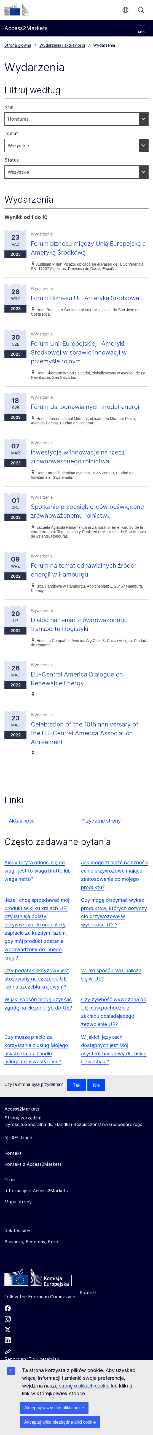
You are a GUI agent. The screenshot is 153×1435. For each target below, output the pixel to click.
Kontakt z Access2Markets (33, 1190)
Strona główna (17, 45)
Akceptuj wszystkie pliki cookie (54, 1407)
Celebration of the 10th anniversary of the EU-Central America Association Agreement (88, 759)
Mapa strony (18, 1228)
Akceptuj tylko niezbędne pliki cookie (60, 1422)
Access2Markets (21, 1135)
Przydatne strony (101, 847)
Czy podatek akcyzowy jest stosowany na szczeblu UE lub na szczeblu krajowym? (36, 1005)
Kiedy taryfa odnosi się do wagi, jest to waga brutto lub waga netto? (37, 897)
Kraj (8, 107)
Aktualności (22, 847)
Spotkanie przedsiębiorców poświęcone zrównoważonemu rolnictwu (79, 533)
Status (11, 160)
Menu (142, 29)
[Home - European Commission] (44, 1304)
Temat (11, 133)
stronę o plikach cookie (85, 1386)
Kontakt (88, 1319)
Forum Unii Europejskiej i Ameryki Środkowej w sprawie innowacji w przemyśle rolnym (83, 361)
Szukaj (141, 10)
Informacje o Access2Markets (36, 1217)
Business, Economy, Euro (31, 1268)
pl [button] (125, 10)
